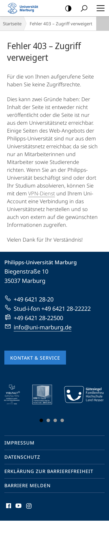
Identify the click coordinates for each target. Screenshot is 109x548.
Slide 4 (62, 420)
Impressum (19, 443)
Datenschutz (22, 457)
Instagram (29, 507)
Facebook (8, 507)
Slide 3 (55, 420)
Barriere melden (27, 485)
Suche (82, 8)
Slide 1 (41, 420)
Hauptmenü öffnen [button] (99, 8)
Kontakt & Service (35, 358)
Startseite (12, 23)
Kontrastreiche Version (66, 8)
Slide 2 (48, 420)
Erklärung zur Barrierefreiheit (48, 471)
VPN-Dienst (41, 193)
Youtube (18, 507)
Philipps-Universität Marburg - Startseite (24, 8)
